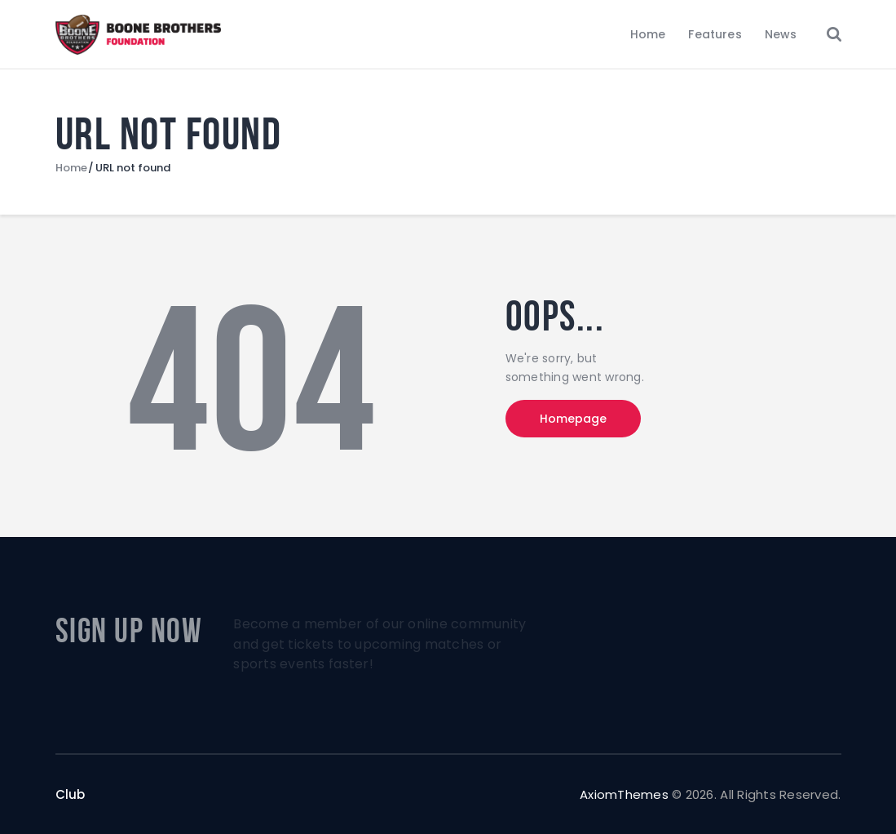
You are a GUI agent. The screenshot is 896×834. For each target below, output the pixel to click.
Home (71, 168)
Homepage (573, 418)
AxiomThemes (624, 794)
